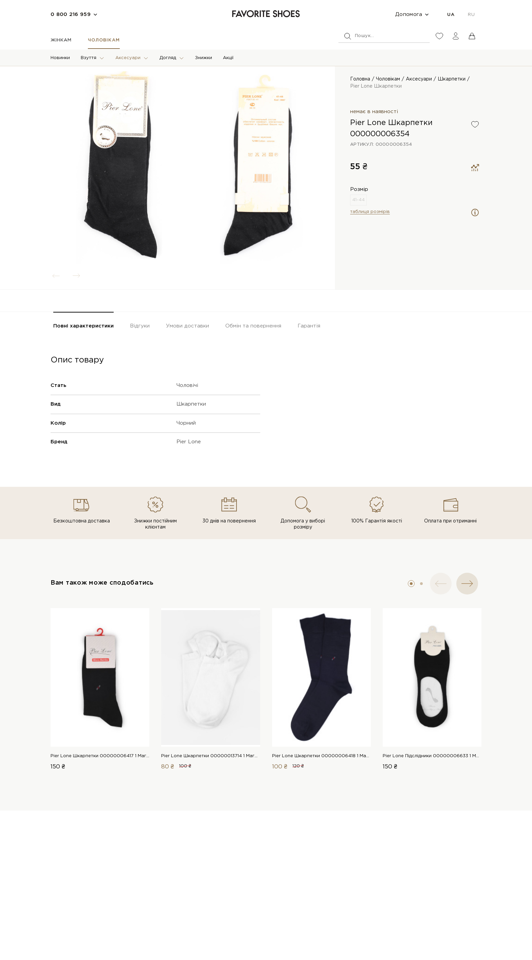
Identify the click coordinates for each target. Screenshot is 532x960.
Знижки (203, 58)
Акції (228, 58)
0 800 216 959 (71, 14)
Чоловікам (103, 40)
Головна (360, 79)
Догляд (167, 58)
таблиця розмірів (370, 212)
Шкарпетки (452, 79)
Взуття (88, 58)
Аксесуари (127, 58)
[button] (411, 583)
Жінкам (61, 40)
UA (450, 15)
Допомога (408, 14)
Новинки (60, 58)
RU (471, 15)
